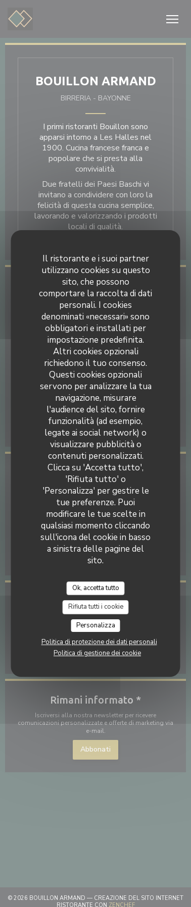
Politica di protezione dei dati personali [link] (99, 642)
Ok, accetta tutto (95, 588)
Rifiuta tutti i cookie (95, 606)
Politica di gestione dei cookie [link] (97, 653)
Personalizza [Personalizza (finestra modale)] (95, 625)
